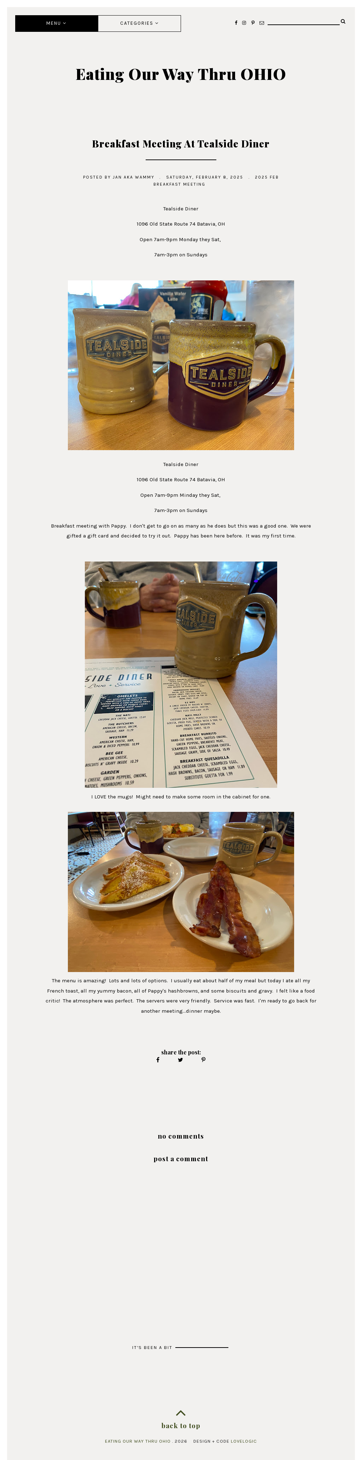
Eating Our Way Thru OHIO (181, 73)
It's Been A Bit (153, 1347)
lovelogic (244, 1441)
